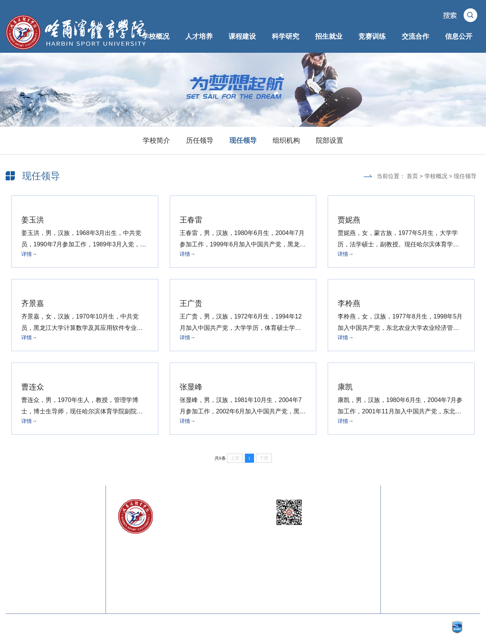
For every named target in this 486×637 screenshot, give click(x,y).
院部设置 (329, 140)
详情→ (29, 254)
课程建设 (242, 36)
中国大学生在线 (72, 570)
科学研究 (285, 36)
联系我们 (445, 524)
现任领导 (243, 140)
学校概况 (155, 36)
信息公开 (458, 36)
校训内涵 (399, 539)
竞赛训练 (372, 36)
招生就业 (328, 36)
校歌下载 (445, 555)
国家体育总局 (69, 524)
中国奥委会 (20, 555)
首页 (412, 176)
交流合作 (415, 36)
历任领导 (199, 140)
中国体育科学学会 (75, 555)
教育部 (14, 524)
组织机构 (286, 140)
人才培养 (199, 36)
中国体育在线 (23, 570)
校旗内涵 (399, 555)
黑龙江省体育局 (72, 539)
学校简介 (156, 140)
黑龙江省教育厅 (26, 539)
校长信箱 (399, 524)
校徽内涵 (445, 539)
